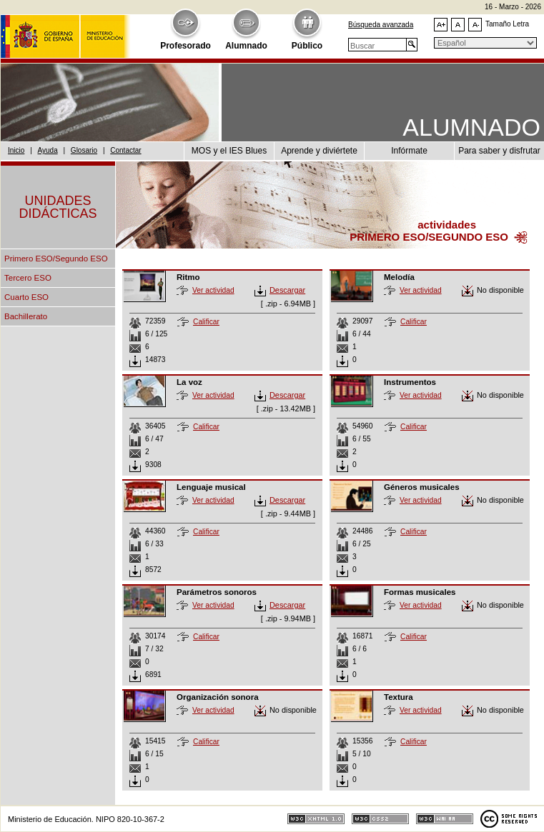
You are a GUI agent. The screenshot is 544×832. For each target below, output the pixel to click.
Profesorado (185, 46)
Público (307, 46)
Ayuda (48, 150)
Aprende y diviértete (319, 151)
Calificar (206, 322)
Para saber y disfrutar (499, 151)
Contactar (125, 150)
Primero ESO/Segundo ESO (56, 258)
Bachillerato (25, 316)
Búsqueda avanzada (380, 25)
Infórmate (409, 151)
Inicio (16, 150)
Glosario (84, 150)
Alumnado (246, 46)
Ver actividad (213, 290)
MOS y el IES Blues (229, 151)
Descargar (287, 290)
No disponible (500, 290)
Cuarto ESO (26, 297)
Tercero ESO (27, 278)
